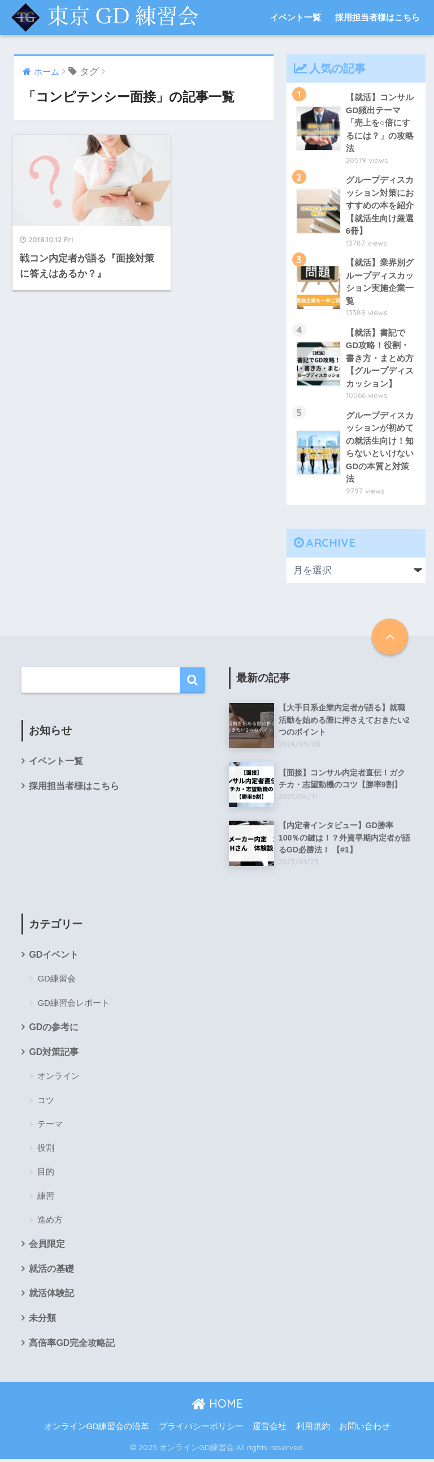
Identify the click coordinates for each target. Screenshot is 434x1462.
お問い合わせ (364, 1429)
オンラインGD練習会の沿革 (97, 1429)
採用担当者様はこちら (377, 17)
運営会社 (270, 1429)
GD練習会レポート (73, 1004)
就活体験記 (51, 1296)
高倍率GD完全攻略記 (72, 1345)
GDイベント (54, 956)
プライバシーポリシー (201, 1429)
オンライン (58, 1078)
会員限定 (47, 1246)
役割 (45, 1150)
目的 (45, 1173)
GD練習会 (56, 980)
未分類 (42, 1321)
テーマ (50, 1126)
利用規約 (313, 1429)
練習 (45, 1198)
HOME (217, 1406)
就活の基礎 (51, 1271)
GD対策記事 (54, 1054)
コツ (45, 1102)
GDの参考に (54, 1029)
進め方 (50, 1222)
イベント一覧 (295, 17)
